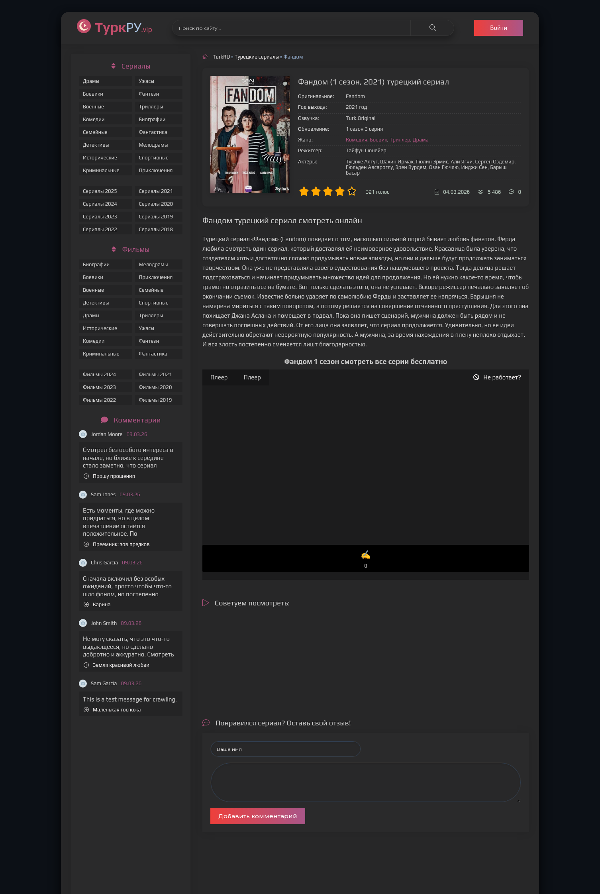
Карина (97, 604)
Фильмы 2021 (155, 374)
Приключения (156, 170)
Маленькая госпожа (112, 709)
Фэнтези (149, 94)
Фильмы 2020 (155, 387)
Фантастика (153, 132)
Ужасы (146, 81)
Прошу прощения (109, 476)
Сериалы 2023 (100, 217)
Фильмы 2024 (99, 374)
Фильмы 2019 (155, 400)
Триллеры (151, 107)
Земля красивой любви (116, 665)
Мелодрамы (153, 145)
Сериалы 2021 (156, 191)
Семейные (95, 132)
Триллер (400, 140)
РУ (123, 27)
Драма (421, 140)
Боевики (93, 94)
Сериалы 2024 (100, 204)
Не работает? (497, 377)
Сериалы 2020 (156, 204)
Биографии (152, 119)
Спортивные (153, 158)
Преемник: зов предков (117, 544)
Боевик (378, 140)
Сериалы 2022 (100, 229)
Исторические (100, 158)
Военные (93, 107)
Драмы (91, 81)
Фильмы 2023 (99, 387)
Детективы (96, 145)
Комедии (94, 119)
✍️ (366, 560)
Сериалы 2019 (156, 217)
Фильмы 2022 (99, 400)
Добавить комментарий (257, 816)
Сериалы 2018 (156, 229)
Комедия (356, 140)
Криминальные (101, 170)
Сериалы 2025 (100, 191)
